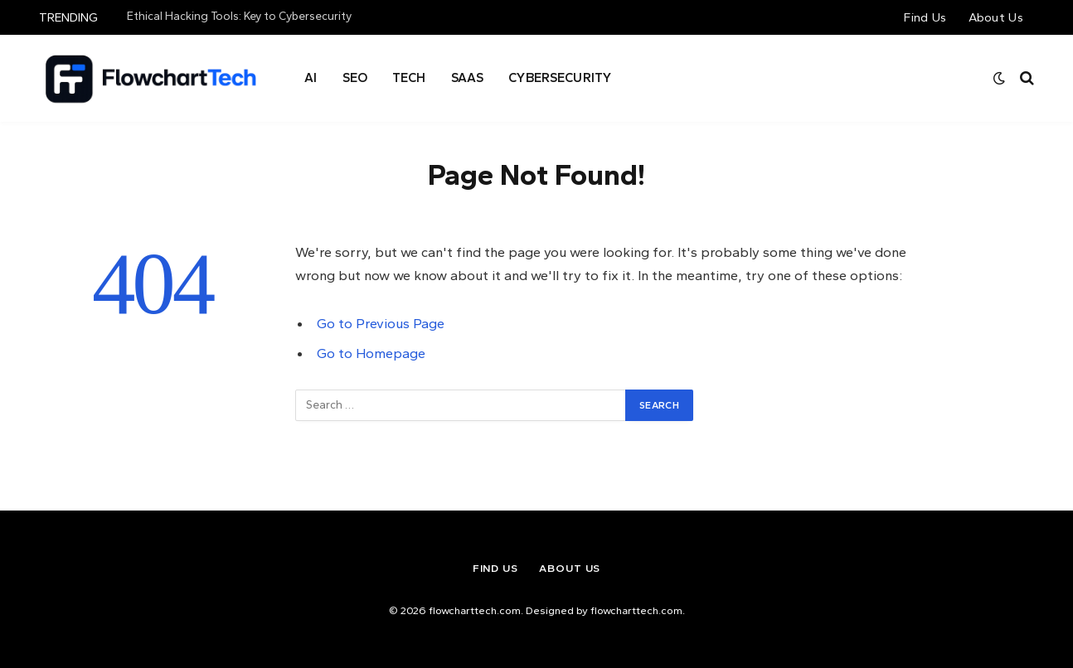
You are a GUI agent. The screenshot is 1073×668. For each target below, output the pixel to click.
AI (310, 77)
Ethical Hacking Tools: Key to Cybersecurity (239, 16)
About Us (996, 17)
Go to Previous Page (380, 323)
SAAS (467, 77)
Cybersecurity (559, 77)
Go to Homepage (371, 353)
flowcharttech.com (636, 610)
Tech (409, 77)
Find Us (925, 17)
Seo (354, 77)
